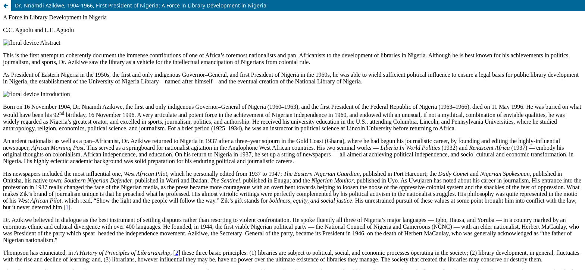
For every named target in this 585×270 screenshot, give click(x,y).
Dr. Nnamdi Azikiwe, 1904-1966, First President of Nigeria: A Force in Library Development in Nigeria (140, 5)
